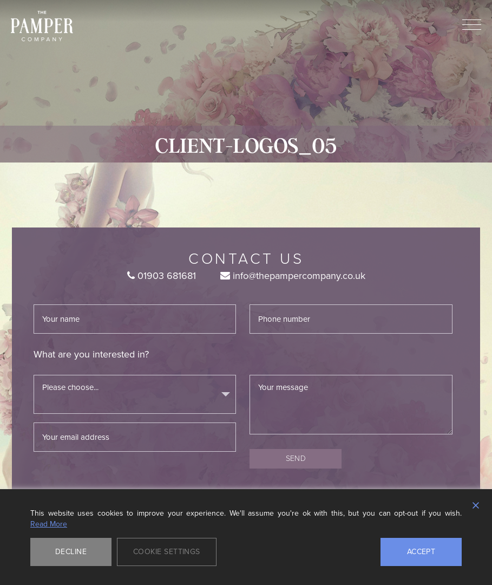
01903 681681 (161, 276)
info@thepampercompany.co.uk (292, 276)
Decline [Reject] (71, 551)
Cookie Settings (166, 551)
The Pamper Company (42, 26)
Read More (48, 524)
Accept (421, 551)
